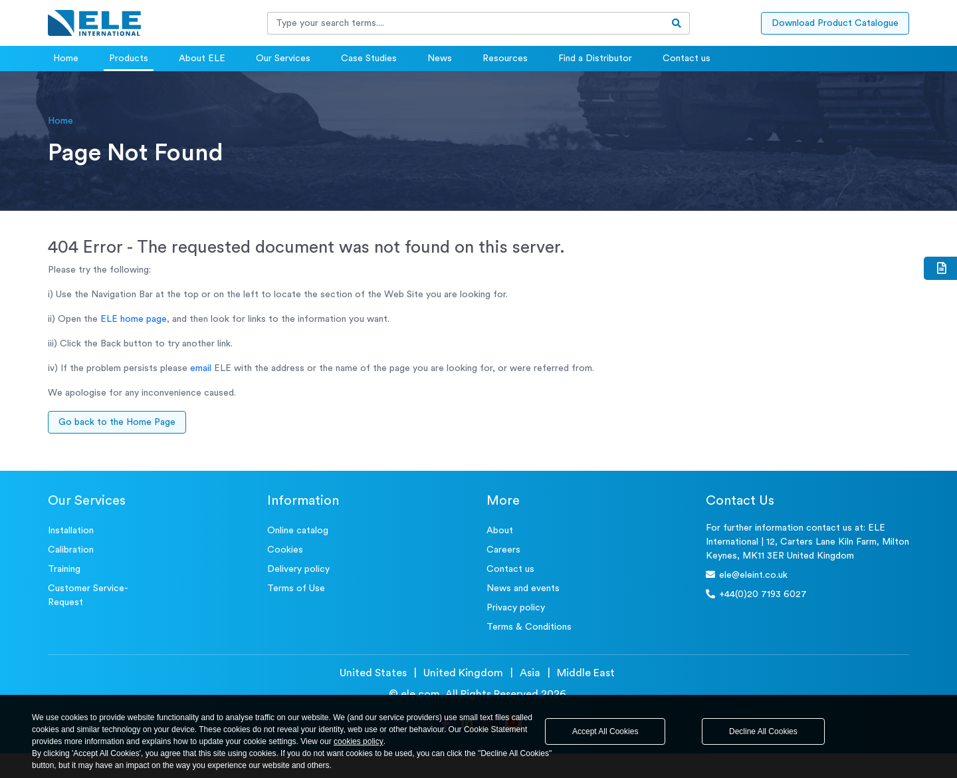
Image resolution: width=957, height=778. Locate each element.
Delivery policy (298, 569)
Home (65, 58)
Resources (505, 58)
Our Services (283, 58)
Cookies (285, 550)
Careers (503, 550)
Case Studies (369, 58)
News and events (523, 588)
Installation (71, 530)
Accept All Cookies (605, 731)
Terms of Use (296, 588)
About (499, 530)
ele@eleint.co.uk (747, 575)
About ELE (202, 58)
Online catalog (297, 530)
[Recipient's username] (466, 23)
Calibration (71, 550)
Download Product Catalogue (835, 23)
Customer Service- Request (88, 595)
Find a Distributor (595, 58)
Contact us (686, 58)
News (439, 58)
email (200, 368)
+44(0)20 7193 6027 (756, 594)
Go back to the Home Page (116, 422)
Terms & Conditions (529, 627)
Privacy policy (515, 607)
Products (128, 58)
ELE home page (133, 319)
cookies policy (358, 741)
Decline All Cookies (763, 731)
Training (64, 569)
